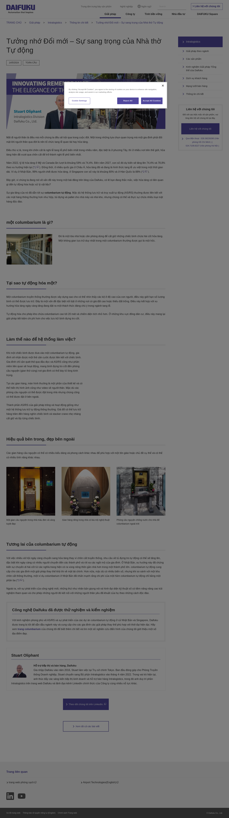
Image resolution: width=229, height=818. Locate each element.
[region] (115, 95)
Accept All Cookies (152, 101)
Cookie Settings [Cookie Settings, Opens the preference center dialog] (79, 101)
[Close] (162, 85)
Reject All (127, 101)
